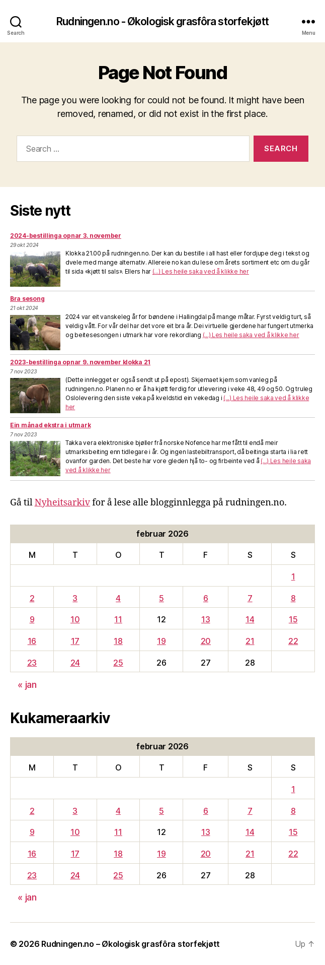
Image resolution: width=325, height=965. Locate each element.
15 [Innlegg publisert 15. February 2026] (293, 619)
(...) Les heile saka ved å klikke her (200, 271)
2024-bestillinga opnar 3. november (65, 235)
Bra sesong (27, 298)
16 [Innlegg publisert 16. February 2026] (32, 641)
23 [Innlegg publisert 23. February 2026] (32, 663)
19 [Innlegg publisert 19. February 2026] (161, 641)
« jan (27, 684)
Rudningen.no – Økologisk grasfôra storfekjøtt (130, 944)
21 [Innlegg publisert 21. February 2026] (250, 641)
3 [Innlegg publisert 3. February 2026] (74, 598)
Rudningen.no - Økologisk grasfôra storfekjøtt (162, 21)
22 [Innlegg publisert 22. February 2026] (293, 641)
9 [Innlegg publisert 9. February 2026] (32, 619)
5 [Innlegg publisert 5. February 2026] (161, 598)
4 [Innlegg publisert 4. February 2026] (118, 598)
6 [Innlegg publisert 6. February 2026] (205, 598)
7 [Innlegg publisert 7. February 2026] (250, 598)
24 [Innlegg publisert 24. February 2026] (75, 663)
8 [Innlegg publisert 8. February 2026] (293, 598)
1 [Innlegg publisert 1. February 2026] (293, 576)
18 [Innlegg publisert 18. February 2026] (118, 641)
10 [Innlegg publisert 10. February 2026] (74, 619)
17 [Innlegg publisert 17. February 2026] (75, 641)
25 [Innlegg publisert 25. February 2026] (118, 663)
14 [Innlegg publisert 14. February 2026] (250, 619)
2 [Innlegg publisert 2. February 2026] (32, 598)
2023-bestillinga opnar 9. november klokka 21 (80, 362)
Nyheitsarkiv (63, 502)
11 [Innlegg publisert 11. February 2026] (118, 619)
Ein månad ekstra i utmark (50, 425)
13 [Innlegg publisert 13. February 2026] (205, 619)
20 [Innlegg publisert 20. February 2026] (206, 641)
